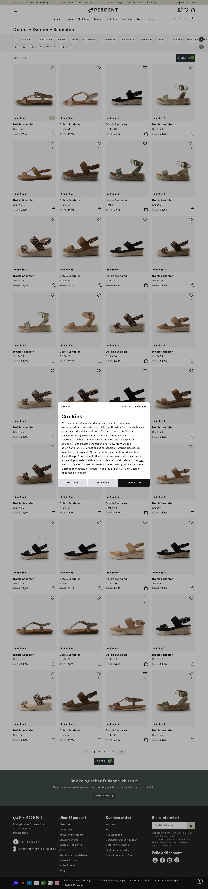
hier (141, 460)
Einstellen (72, 482)
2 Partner (104, 435)
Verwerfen (103, 482)
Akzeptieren (134, 482)
